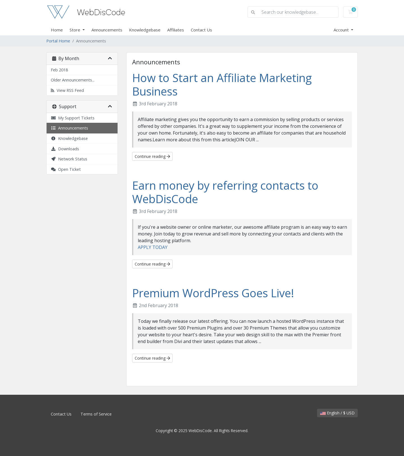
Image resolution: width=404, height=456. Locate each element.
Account (342, 30)
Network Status (69, 159)
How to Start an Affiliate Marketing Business (222, 84)
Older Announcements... (73, 80)
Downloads (65, 148)
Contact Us (201, 30)
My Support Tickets (73, 118)
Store (75, 30)
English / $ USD (337, 413)
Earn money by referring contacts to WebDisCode (225, 192)
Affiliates (175, 30)
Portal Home (58, 41)
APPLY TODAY (152, 247)
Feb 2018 (59, 69)
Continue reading (152, 156)
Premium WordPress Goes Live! (213, 293)
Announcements (106, 30)
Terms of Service (96, 414)
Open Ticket (66, 169)
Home (57, 30)
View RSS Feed (67, 90)
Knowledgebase (144, 30)
